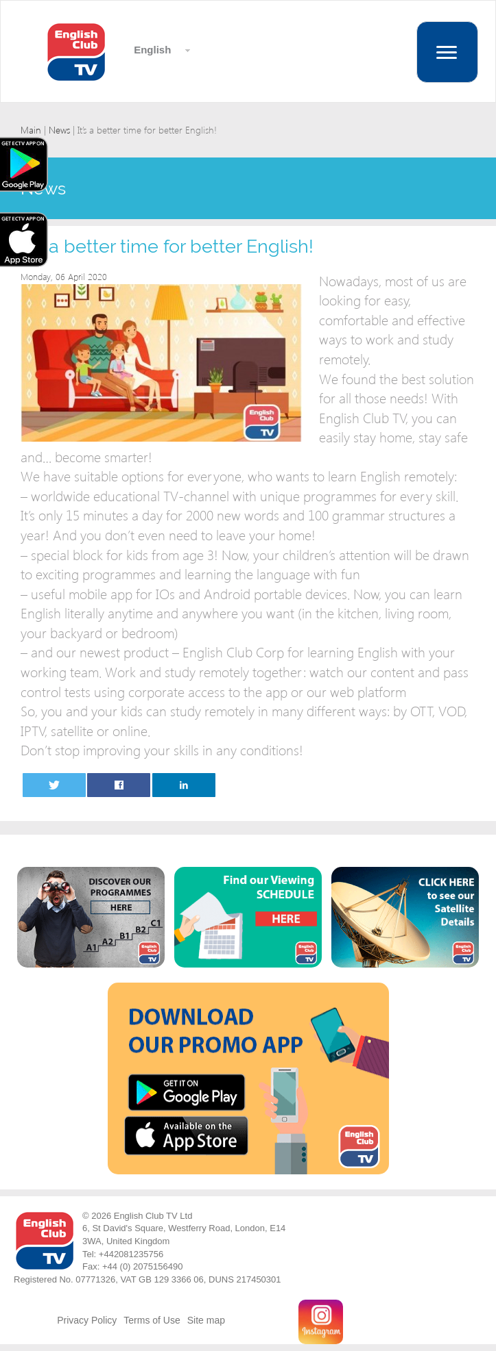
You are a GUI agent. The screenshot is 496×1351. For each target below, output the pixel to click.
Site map (206, 1320)
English (151, 49)
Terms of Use (151, 1320)
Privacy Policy (87, 1320)
